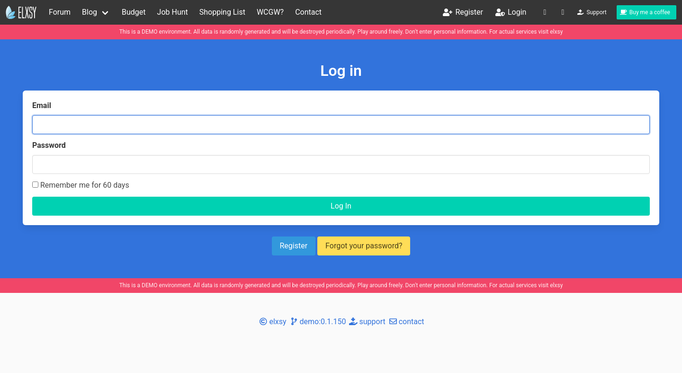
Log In (341, 205)
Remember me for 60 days (80, 185)
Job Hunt (172, 12)
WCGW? (270, 12)
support (366, 321)
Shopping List (222, 12)
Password (49, 145)
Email (41, 105)
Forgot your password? (363, 245)
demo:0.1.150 (317, 321)
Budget (134, 12)
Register (294, 245)
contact (405, 321)
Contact (308, 12)
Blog (89, 12)
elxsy (556, 31)
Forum (60, 12)
